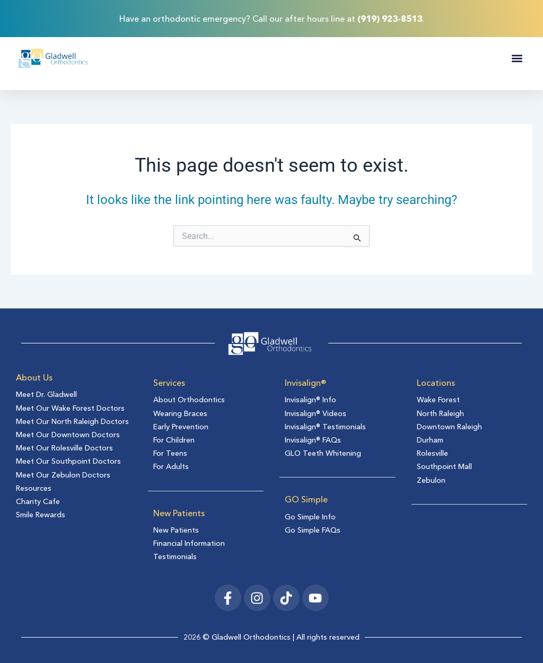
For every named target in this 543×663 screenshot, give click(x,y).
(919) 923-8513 (389, 18)
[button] (517, 58)
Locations (436, 382)
